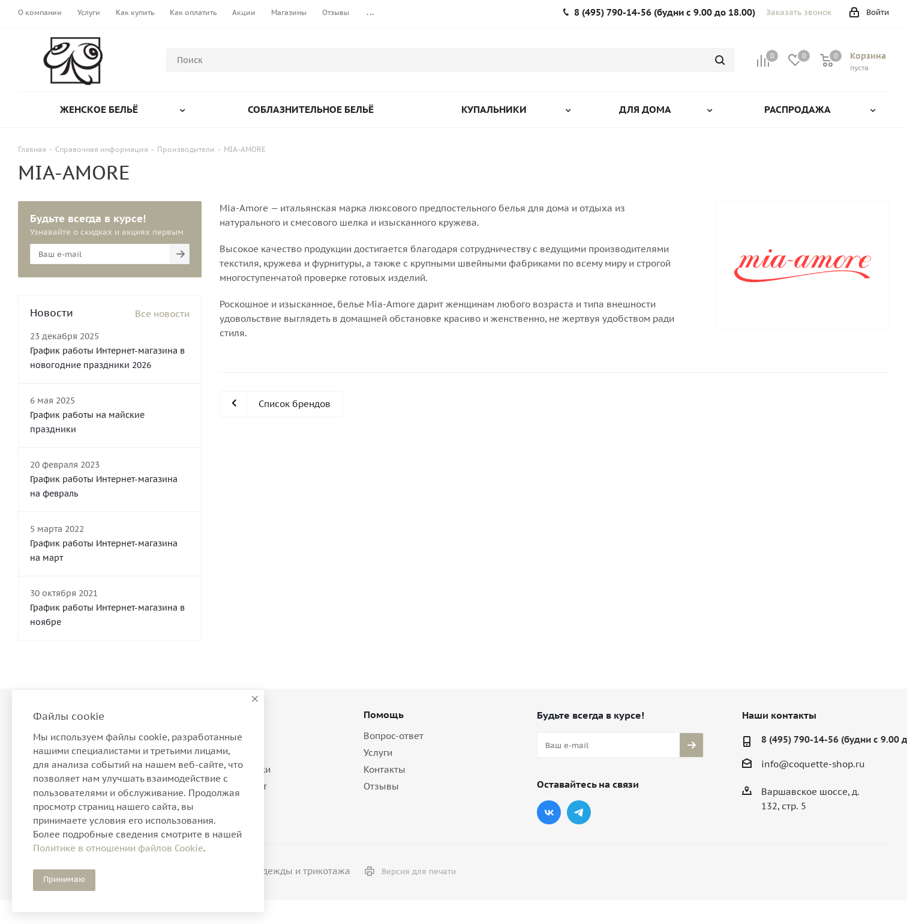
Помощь (384, 714)
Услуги (378, 752)
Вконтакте (549, 812)
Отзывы (381, 786)
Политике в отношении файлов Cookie (118, 848)
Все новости (162, 313)
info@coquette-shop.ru (813, 764)
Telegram (579, 812)
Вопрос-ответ (394, 735)
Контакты (385, 769)
